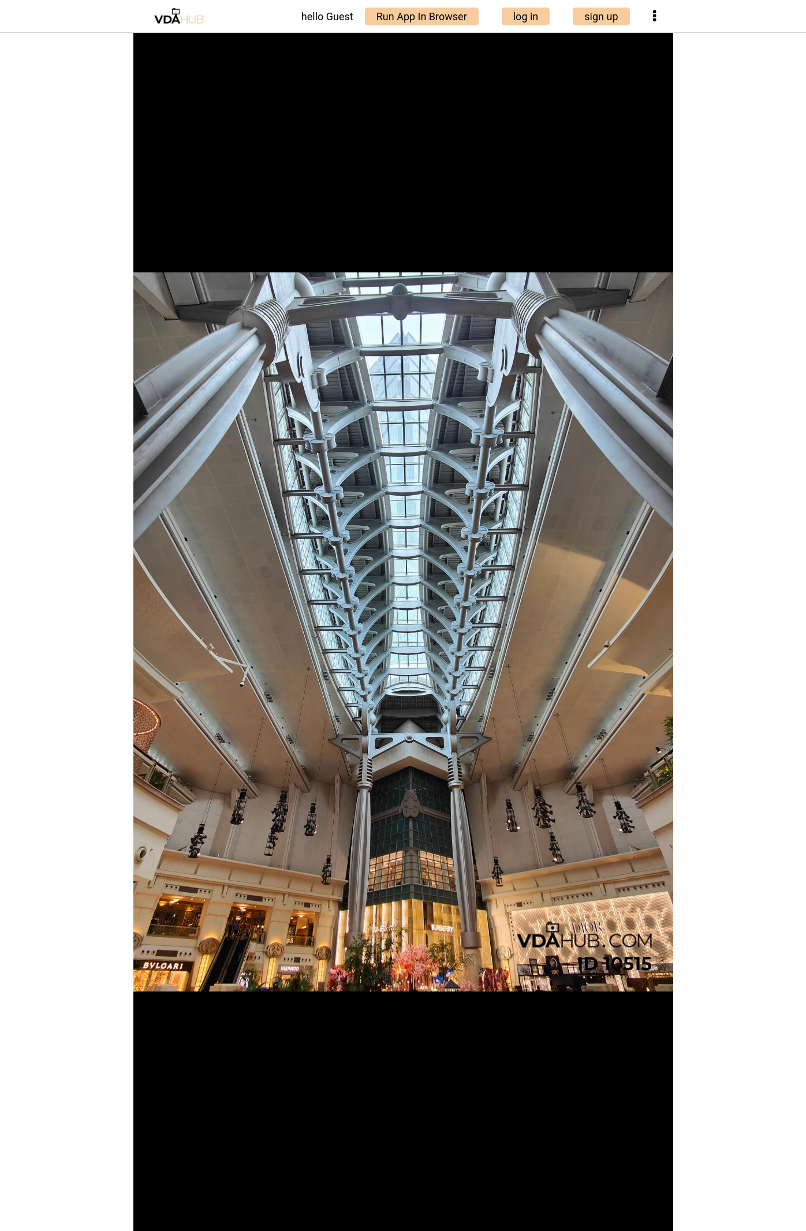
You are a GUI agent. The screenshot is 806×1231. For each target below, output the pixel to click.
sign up (601, 16)
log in (526, 16)
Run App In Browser (421, 16)
